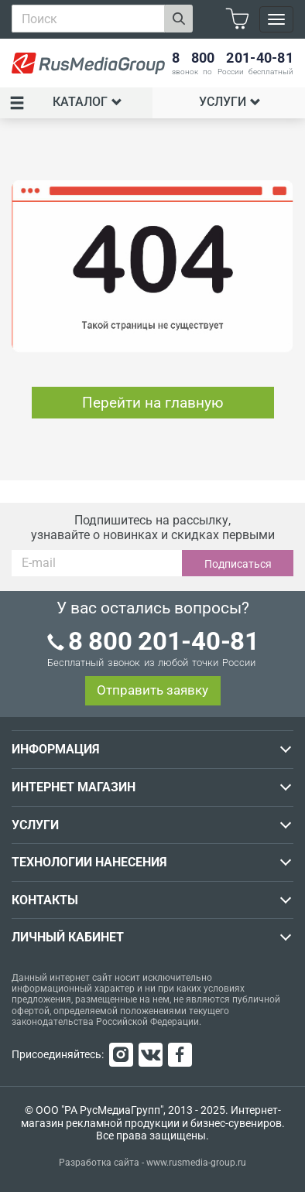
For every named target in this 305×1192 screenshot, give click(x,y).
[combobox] (88, 18)
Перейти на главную (153, 403)
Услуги (230, 101)
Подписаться (238, 564)
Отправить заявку (152, 690)
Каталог (65, 102)
